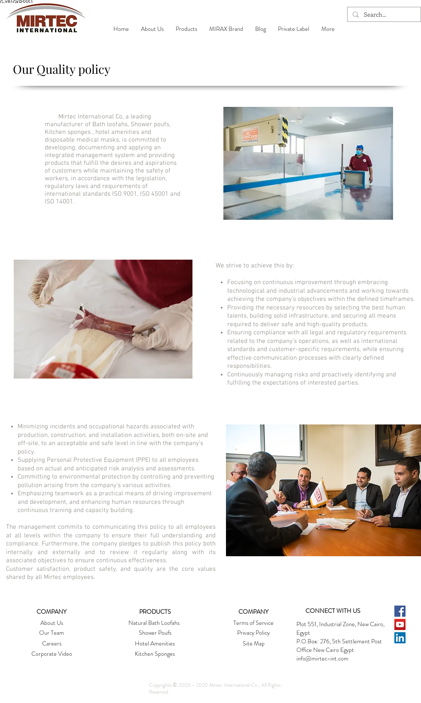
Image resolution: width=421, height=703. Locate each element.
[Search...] (383, 14)
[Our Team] (51, 633)
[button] (152, 28)
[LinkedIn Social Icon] (400, 637)
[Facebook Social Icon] (400, 611)
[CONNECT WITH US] (333, 611)
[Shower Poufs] (154, 633)
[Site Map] (253, 643)
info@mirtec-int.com (322, 658)
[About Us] (51, 623)
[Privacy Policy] (253, 633)
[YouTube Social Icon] (400, 624)
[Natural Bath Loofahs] (154, 623)
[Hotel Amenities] (155, 643)
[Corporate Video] (52, 654)
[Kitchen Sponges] (155, 654)
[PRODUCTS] (155, 612)
